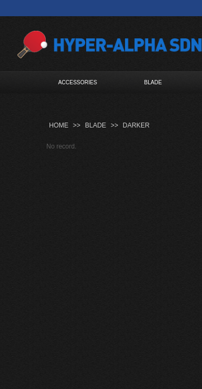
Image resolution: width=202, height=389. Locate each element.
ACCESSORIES (77, 82)
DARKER (136, 125)
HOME (58, 125)
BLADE (153, 82)
